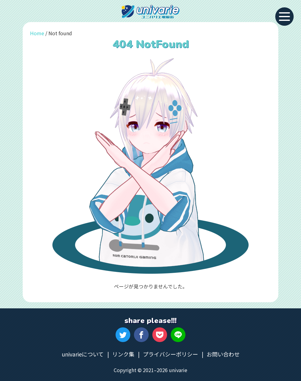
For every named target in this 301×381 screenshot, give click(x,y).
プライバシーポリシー (170, 354)
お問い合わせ (223, 354)
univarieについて (83, 354)
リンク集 (123, 354)
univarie (150, 12)
